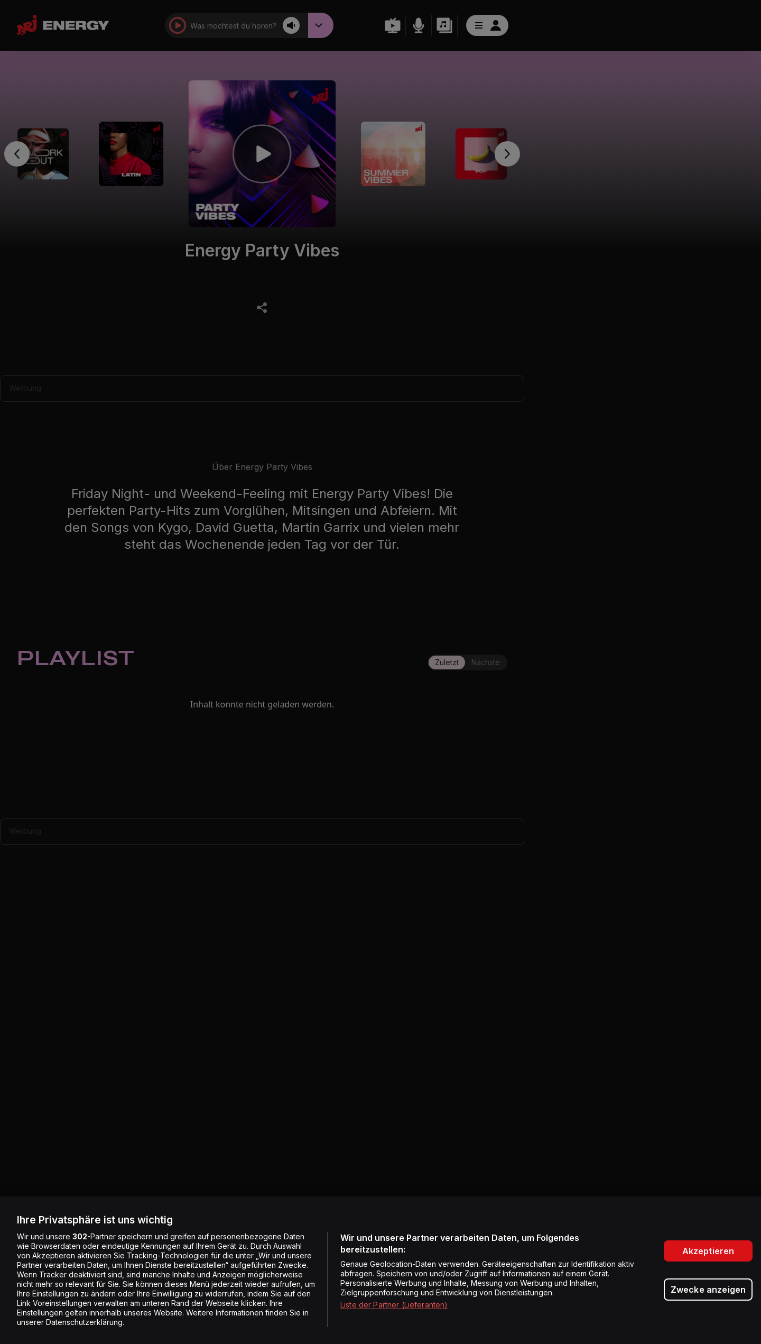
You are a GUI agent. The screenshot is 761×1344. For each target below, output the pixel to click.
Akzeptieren (708, 1251)
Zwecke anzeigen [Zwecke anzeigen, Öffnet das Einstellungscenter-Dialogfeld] (708, 1289)
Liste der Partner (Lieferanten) (394, 1304)
